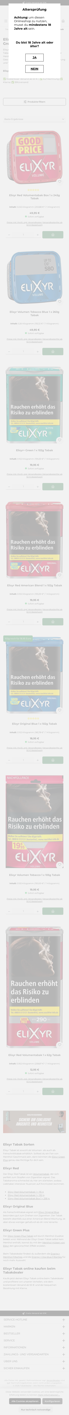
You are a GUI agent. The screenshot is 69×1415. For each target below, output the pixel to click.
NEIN (34, 69)
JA (35, 57)
